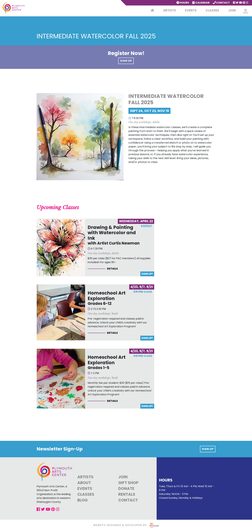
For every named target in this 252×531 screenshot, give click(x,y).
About (84, 482)
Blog (82, 500)
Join (232, 10)
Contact (221, 3)
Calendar (200, 3)
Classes (212, 10)
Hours (182, 3)
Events (191, 10)
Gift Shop (128, 482)
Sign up (207, 449)
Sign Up (126, 61)
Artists (169, 10)
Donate (126, 488)
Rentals (126, 494)
